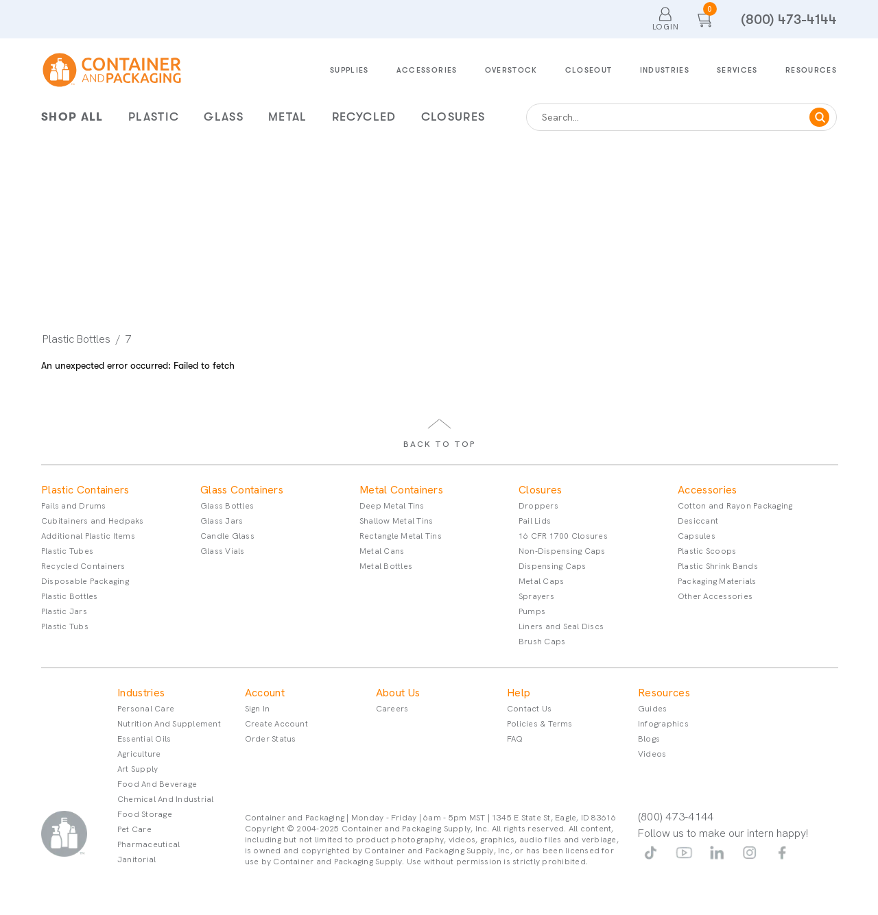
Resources (811, 70)
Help (518, 693)
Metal (287, 116)
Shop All (72, 116)
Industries (665, 70)
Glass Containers (241, 490)
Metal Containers (401, 490)
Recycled (364, 116)
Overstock (511, 70)
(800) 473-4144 (789, 19)
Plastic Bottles (76, 339)
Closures (453, 116)
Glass (224, 116)
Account (265, 693)
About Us (398, 693)
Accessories (427, 70)
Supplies (349, 70)
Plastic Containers (85, 490)
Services (737, 70)
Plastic (153, 116)
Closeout (589, 70)
